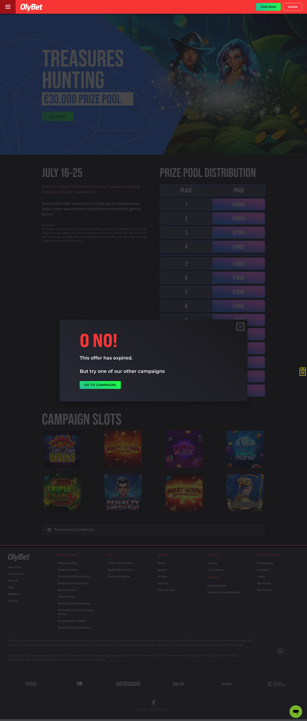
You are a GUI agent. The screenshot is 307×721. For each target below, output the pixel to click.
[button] (240, 326)
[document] (153, 360)
